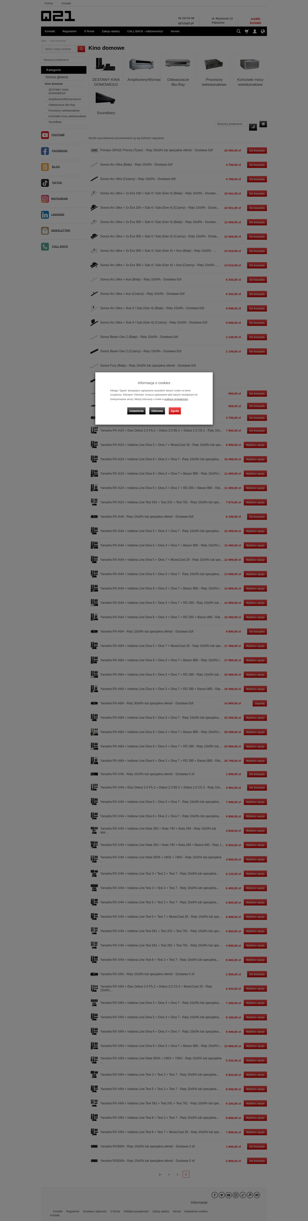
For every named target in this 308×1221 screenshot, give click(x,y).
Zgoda (174, 407)
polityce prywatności (174, 398)
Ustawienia (139, 407)
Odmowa (158, 407)
